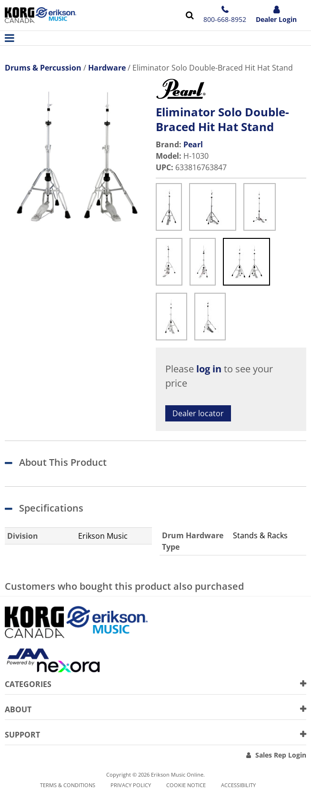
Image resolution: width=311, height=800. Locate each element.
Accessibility (238, 785)
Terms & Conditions (67, 785)
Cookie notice (186, 785)
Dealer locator (198, 413)
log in (208, 368)
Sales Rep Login (280, 754)
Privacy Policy (130, 785)
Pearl (193, 144)
